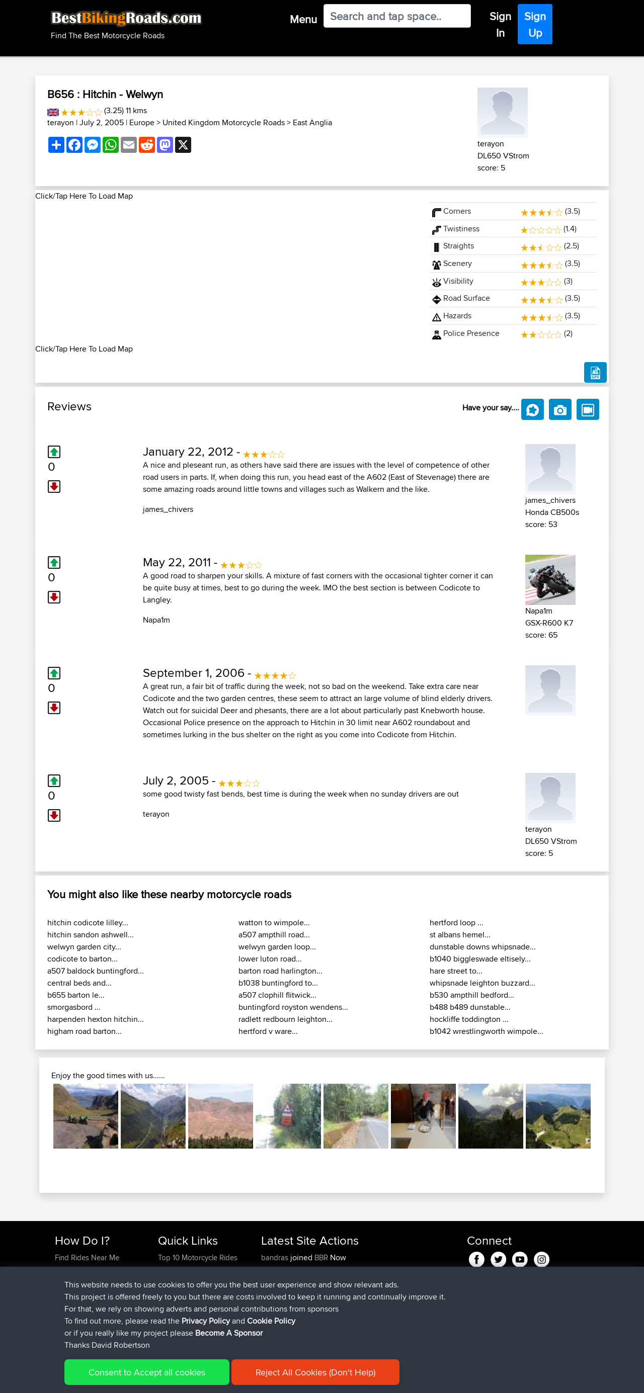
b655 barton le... (76, 995)
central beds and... (79, 983)
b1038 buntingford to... (278, 983)
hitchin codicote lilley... (87, 922)
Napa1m (156, 620)
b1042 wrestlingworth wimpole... (486, 1031)
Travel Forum (179, 1269)
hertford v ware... (268, 1031)
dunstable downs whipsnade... (483, 946)
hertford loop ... (457, 922)
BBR (321, 1257)
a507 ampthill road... (274, 934)
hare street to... (456, 971)
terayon (60, 122)
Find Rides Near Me (87, 1257)
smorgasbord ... (74, 1007)
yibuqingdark (283, 1269)
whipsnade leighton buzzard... (482, 983)
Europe (141, 122)
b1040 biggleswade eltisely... (480, 959)
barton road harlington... (280, 971)
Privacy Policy (206, 1333)
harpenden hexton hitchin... (95, 1019)
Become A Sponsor (229, 1345)
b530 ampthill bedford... (472, 995)
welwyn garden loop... (277, 946)
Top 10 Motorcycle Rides (197, 1257)
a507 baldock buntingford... (95, 971)
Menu (303, 19)
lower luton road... (270, 959)
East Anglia (312, 122)
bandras (275, 1257)
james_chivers (168, 509)
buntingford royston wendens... (293, 1007)
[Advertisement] (226, 272)
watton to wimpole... (274, 922)
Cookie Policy (271, 1333)
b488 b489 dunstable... (470, 1007)
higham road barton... (84, 1031)
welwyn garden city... (84, 946)
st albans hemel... (460, 934)
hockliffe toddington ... (469, 1019)
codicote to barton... (82, 959)
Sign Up (535, 24)
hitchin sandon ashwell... (90, 934)
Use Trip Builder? (83, 1269)
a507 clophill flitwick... (277, 995)
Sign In (500, 24)
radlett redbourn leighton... (285, 1019)
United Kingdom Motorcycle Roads (224, 122)
